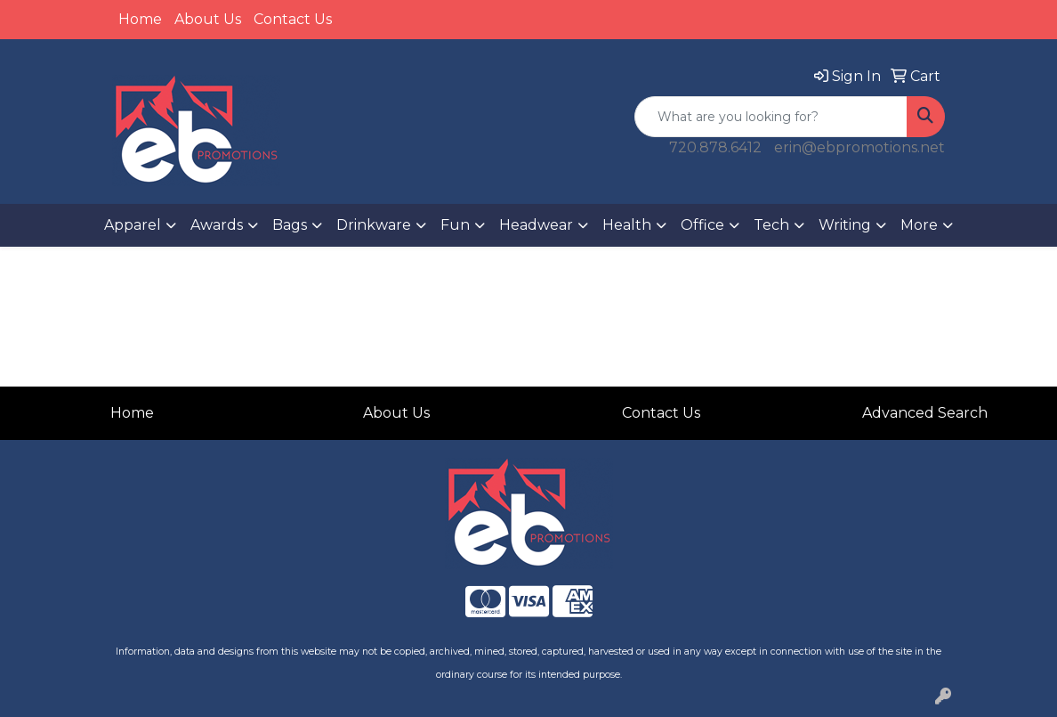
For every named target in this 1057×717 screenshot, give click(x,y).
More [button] (919, 224)
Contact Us (293, 19)
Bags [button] (289, 224)
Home (140, 19)
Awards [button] (216, 224)
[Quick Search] (771, 116)
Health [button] (626, 224)
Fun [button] (455, 224)
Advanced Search (925, 412)
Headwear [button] (536, 224)
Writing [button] (845, 224)
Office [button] (702, 224)
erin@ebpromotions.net (859, 147)
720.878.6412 (715, 147)
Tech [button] (771, 224)
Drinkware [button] (373, 224)
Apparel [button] (132, 224)
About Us (207, 19)
